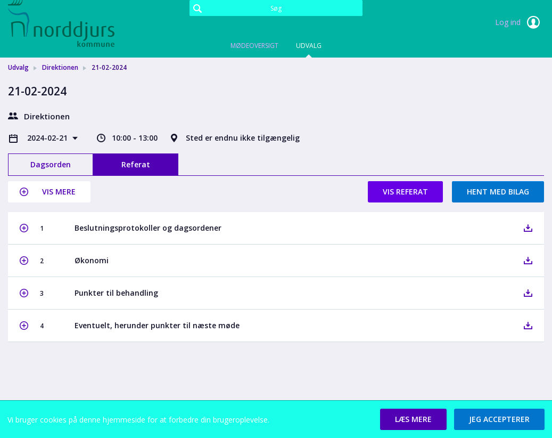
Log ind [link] (519, 22)
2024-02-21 (48, 138)
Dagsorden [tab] (50, 164)
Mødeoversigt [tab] (254, 45)
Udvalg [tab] (309, 45)
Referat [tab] (135, 164)
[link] (61, 23)
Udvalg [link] (18, 67)
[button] (49, 191)
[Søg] (276, 8)
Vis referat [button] (405, 191)
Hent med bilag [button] (498, 191)
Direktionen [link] (60, 67)
